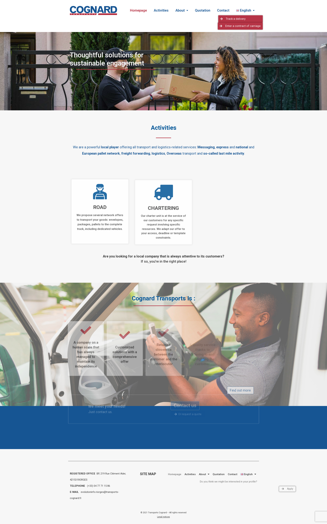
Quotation (202, 10)
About (181, 10)
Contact (223, 10)
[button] (282, 18)
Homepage (138, 10)
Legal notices (163, 517)
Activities (161, 10)
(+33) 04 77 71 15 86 (98, 485)
